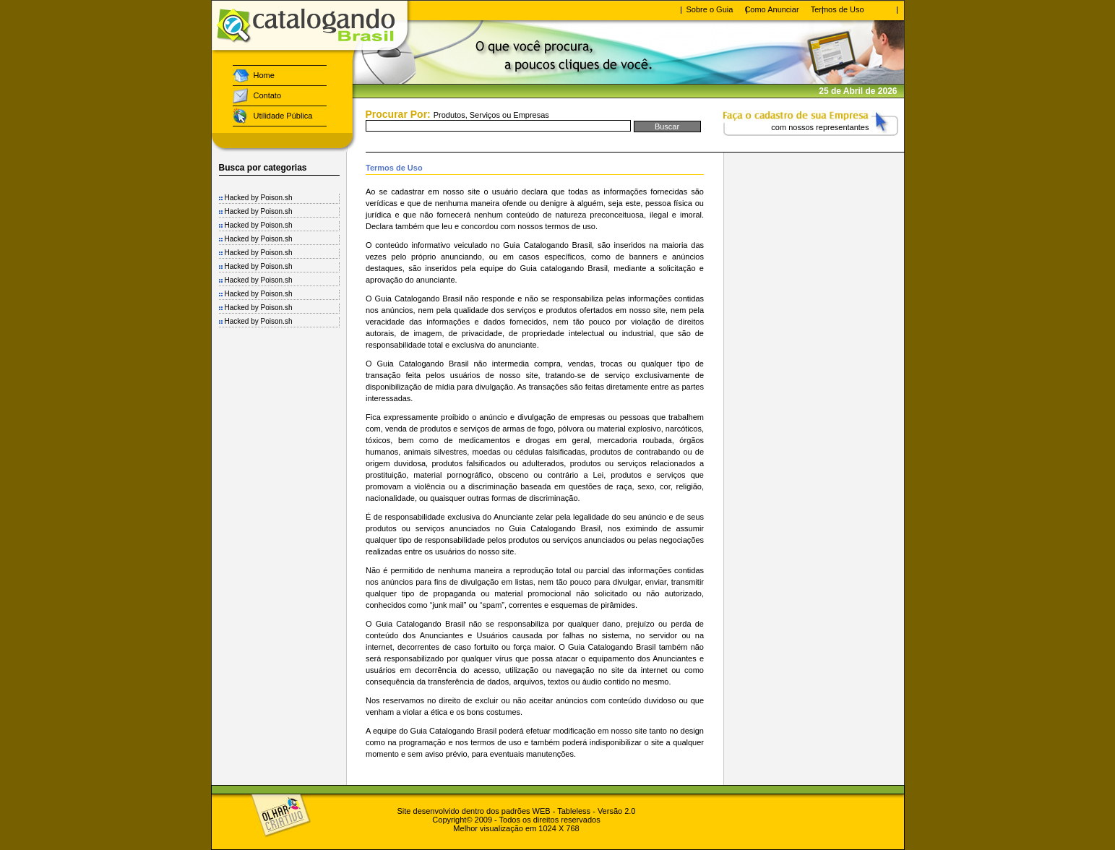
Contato (268, 95)
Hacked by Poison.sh (259, 198)
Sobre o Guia (709, 9)
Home (264, 75)
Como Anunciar (771, 9)
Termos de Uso (837, 9)
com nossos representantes (820, 127)
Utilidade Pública (283, 115)
